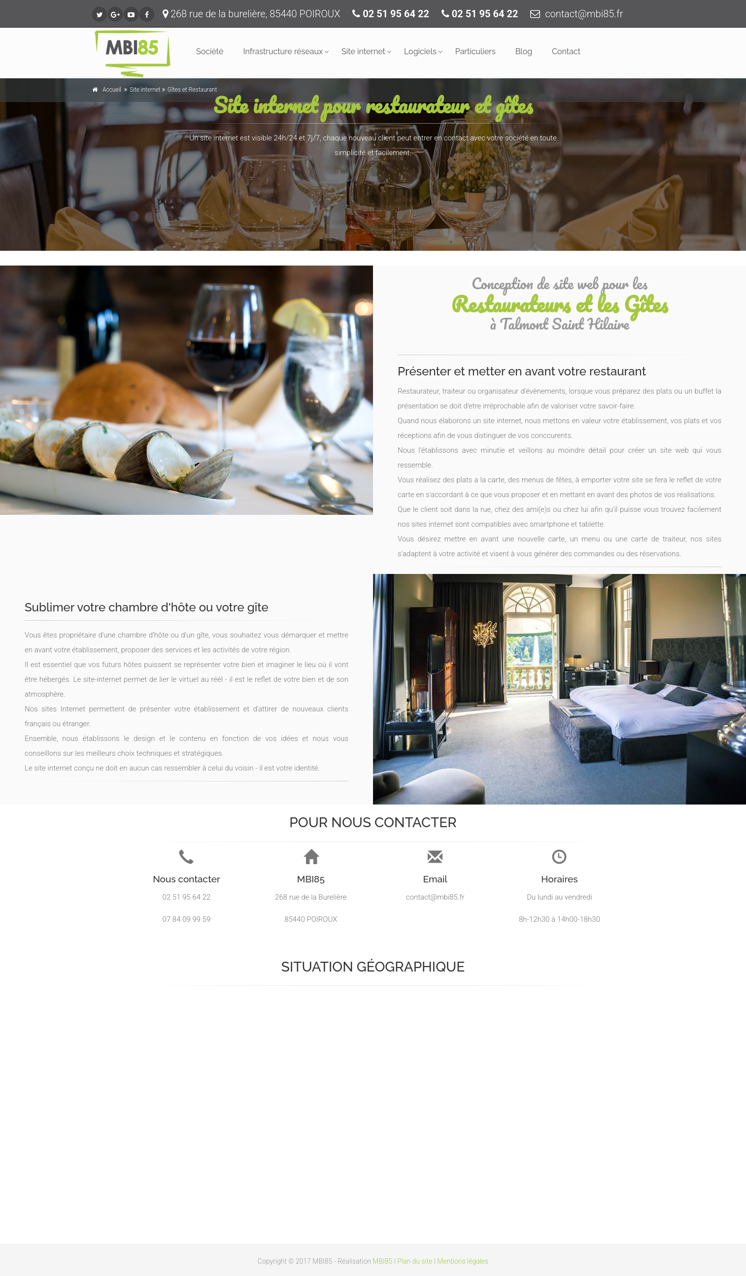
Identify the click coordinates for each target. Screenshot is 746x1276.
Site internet (363, 51)
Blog (523, 51)
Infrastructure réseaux (283, 51)
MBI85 (382, 1261)
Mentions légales (462, 1261)
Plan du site (414, 1261)
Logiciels (420, 51)
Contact (566, 51)
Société (209, 51)
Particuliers (475, 51)
